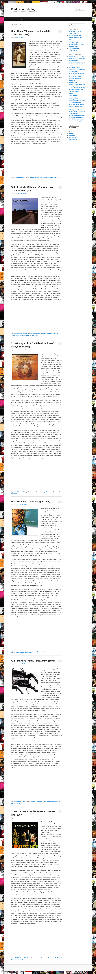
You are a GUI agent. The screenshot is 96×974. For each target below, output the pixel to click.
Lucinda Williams (22, 333)
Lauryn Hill (21, 492)
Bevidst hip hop (32, 492)
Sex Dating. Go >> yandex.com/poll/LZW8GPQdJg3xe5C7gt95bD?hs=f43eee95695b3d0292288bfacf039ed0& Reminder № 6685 (77, 86)
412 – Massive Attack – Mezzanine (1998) (33, 660)
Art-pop (36, 651)
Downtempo (42, 651)
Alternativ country (35, 333)
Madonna (20, 651)
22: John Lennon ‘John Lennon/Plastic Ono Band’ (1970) (76, 37)
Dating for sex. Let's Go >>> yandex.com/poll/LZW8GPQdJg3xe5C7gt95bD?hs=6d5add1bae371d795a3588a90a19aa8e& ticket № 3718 (77, 60)
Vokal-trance (21, 652)
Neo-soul (57, 492)
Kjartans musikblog (23, 9)
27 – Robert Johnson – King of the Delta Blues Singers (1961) (77, 78)
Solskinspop (51, 957)
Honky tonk (53, 177)
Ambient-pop (30, 651)
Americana (43, 333)
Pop (12, 652)
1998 (16, 177)
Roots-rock (18, 335)
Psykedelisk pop (44, 957)
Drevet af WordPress (48, 968)
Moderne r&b (51, 492)
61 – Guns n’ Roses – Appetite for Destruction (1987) (76, 106)
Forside (13, 19)
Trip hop (16, 652)
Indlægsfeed (72, 135)
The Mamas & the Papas (24, 957)
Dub (38, 801)
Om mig (20, 19)
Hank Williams (21, 177)
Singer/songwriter (26, 335)
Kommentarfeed (73, 137)
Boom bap (39, 492)
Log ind (71, 133)
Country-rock (50, 333)
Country (32, 177)
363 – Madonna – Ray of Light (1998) (30, 501)
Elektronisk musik (49, 651)
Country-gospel (38, 177)
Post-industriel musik (52, 801)
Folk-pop (37, 957)
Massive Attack (22, 801)
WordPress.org (73, 139)
